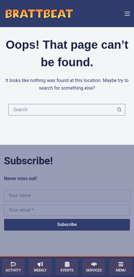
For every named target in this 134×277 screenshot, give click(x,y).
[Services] (94, 267)
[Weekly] (40, 267)
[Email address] (67, 210)
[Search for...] (61, 110)
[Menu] (127, 13)
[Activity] (13, 267)
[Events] (67, 267)
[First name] (67, 195)
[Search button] (119, 110)
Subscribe (67, 224)
